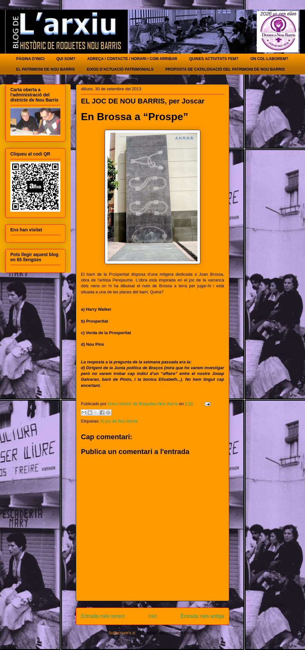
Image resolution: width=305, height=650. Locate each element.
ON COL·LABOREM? (269, 59)
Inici (152, 616)
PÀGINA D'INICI (30, 59)
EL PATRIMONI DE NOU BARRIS (45, 69)
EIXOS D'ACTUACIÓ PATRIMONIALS (120, 69)
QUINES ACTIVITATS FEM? (214, 59)
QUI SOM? (65, 59)
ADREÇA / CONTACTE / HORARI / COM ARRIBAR (132, 59)
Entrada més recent (103, 616)
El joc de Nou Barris (118, 421)
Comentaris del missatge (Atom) (167, 632)
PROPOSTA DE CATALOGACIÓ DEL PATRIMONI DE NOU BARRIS (225, 69)
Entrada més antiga (202, 616)
